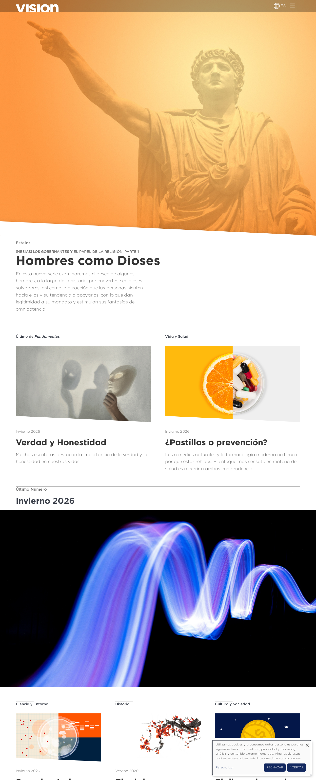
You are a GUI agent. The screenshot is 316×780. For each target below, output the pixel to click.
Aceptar (297, 767)
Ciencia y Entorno (32, 704)
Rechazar (274, 767)
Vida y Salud (176, 336)
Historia (122, 704)
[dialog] (261, 757)
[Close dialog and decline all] (307, 743)
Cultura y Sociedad (232, 704)
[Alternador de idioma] (277, 6)
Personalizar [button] (225, 767)
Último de (38, 336)
